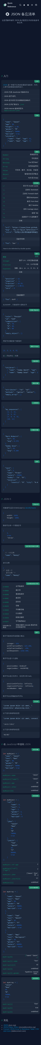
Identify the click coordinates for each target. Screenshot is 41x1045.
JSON (5, 82)
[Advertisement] (20, 45)
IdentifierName (30, 505)
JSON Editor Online (11, 1024)
